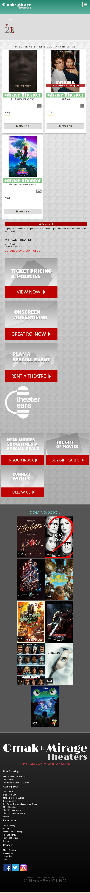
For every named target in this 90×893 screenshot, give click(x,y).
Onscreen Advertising (12, 832)
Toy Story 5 (8, 792)
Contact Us (33, 251)
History (6, 829)
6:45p (7, 112)
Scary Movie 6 (9, 801)
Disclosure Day (9, 795)
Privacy (6, 841)
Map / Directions (10, 850)
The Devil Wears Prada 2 (14, 813)
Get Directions (14, 251)
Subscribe (7, 856)
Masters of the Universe (13, 798)
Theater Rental (9, 835)
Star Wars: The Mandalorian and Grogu (20, 804)
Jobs (5, 859)
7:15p (50, 112)
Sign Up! (45, 224)
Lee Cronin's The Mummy (14, 776)
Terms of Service (10, 838)
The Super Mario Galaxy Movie (16, 782)
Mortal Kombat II (10, 807)
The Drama (8, 779)
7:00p (7, 197)
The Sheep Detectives (13, 810)
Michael (6, 816)
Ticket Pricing (9, 825)
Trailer (22, 126)
